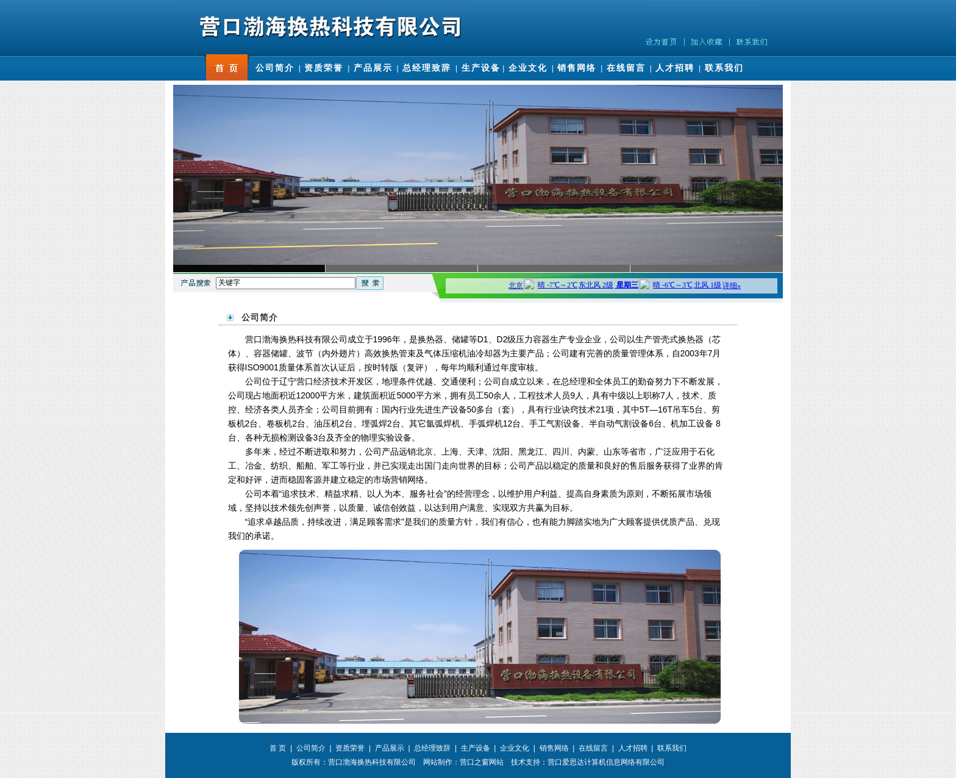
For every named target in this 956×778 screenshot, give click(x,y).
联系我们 (724, 68)
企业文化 (528, 68)
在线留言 (626, 68)
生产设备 (481, 68)
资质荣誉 (323, 68)
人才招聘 (674, 68)
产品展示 (373, 68)
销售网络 (576, 68)
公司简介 (274, 68)
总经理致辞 (426, 68)
